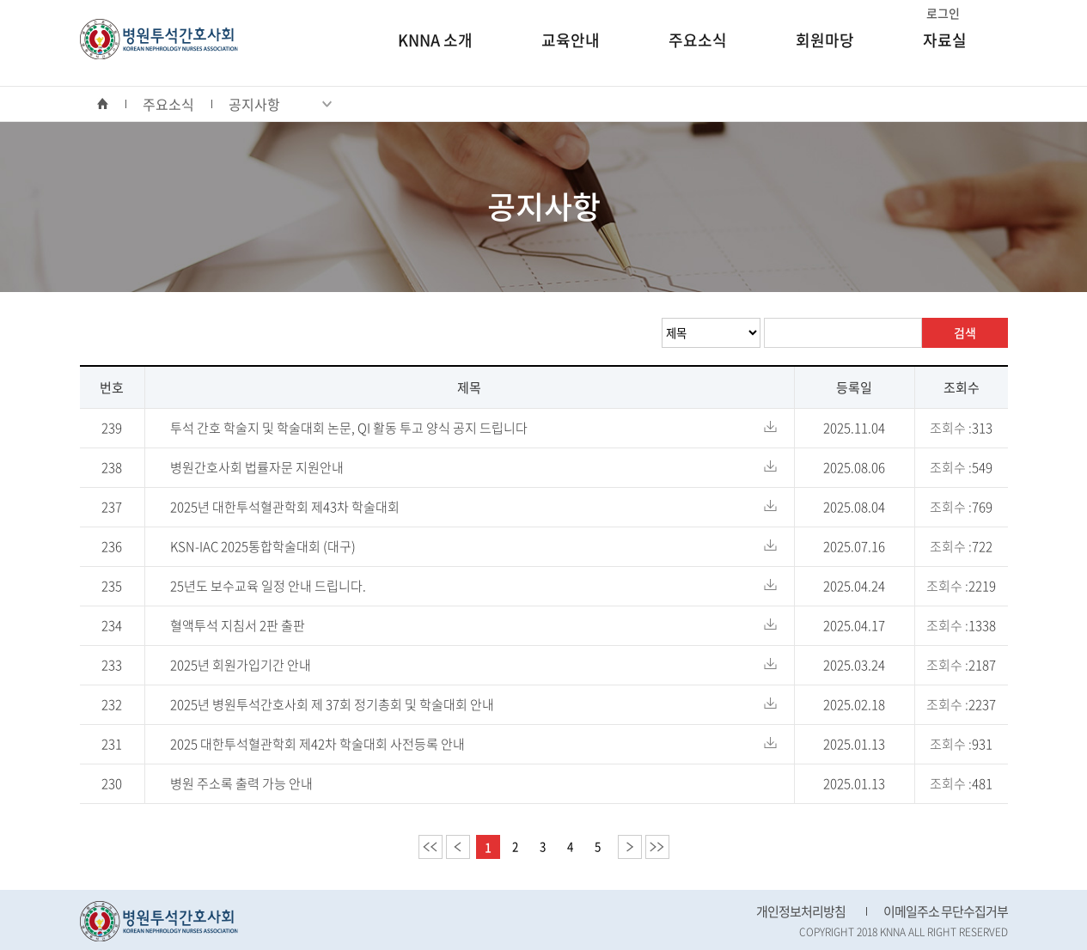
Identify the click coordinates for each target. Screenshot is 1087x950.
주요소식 (698, 40)
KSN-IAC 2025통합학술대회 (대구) (263, 546)
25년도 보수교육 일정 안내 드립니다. (268, 585)
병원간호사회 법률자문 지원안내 (257, 467)
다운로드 (770, 426)
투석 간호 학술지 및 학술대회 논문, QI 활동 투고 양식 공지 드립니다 (349, 427)
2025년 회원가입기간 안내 (240, 664)
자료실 (945, 40)
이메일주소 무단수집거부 (945, 911)
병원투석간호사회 (159, 39)
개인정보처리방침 (801, 911)
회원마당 (825, 40)
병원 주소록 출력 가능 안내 (241, 783)
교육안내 (570, 40)
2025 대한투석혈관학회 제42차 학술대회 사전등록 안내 (317, 743)
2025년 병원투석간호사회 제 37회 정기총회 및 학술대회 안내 (332, 704)
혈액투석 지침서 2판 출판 (237, 625)
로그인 (943, 12)
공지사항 (280, 104)
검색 (965, 332)
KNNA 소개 (435, 40)
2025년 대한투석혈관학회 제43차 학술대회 (285, 506)
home (111, 103)
